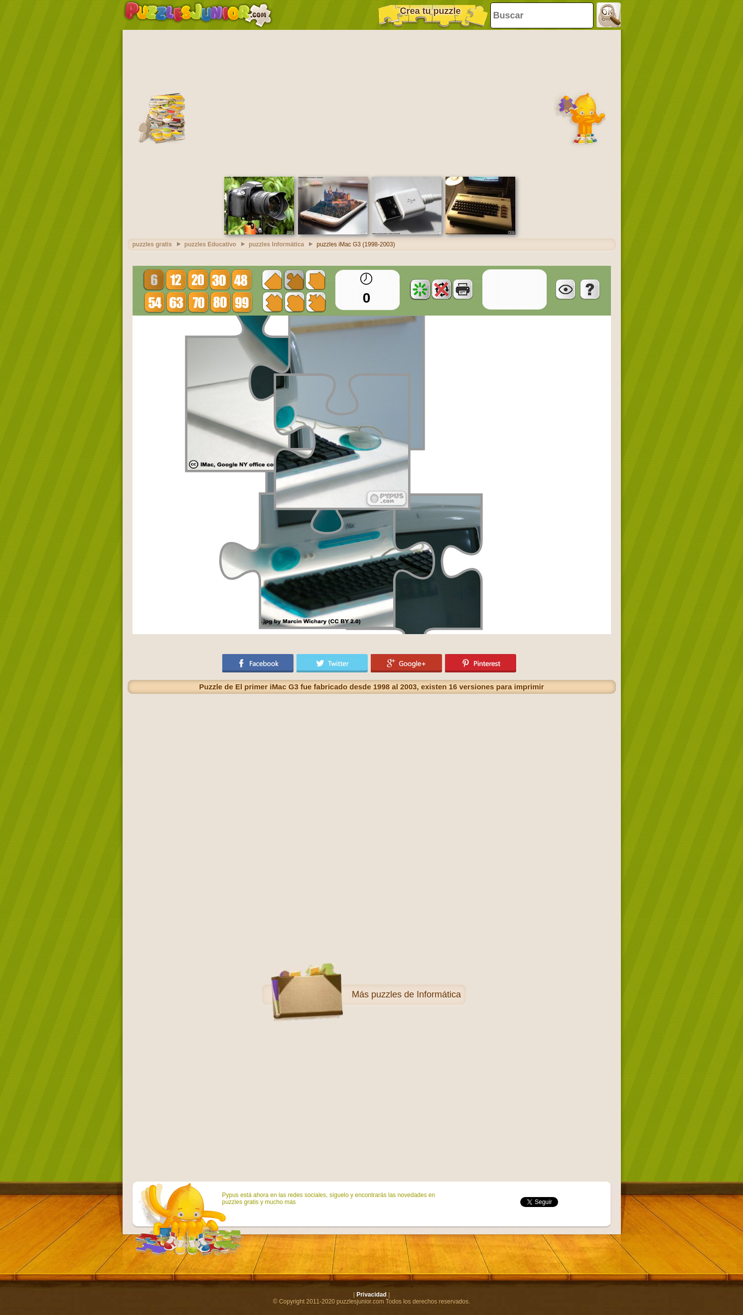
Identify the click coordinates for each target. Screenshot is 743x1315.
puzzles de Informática (416, 994)
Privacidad (371, 1294)
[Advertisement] (372, 102)
